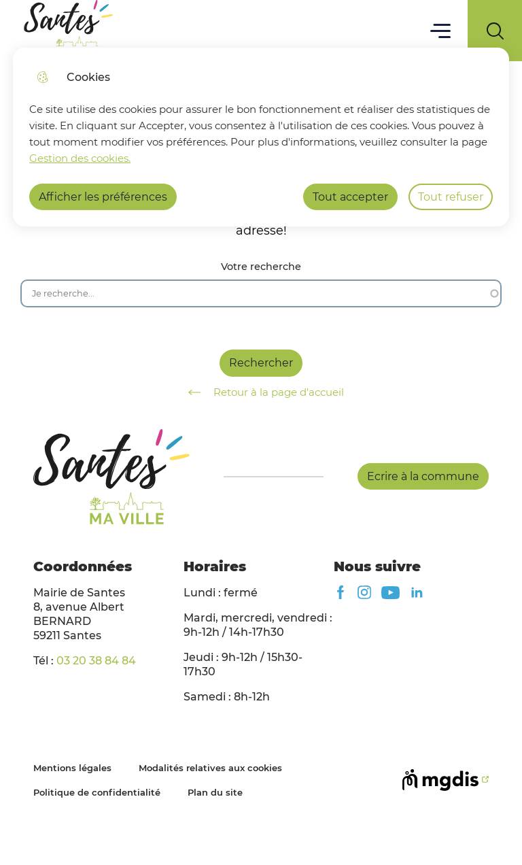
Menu (440, 30)
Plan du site (215, 792)
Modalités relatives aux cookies (210, 767)
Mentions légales (72, 767)
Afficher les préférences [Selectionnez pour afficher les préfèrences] (103, 196)
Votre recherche (261, 267)
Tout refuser (450, 196)
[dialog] (261, 137)
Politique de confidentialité (96, 792)
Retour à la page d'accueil (261, 392)
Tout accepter (350, 196)
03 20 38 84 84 (96, 660)
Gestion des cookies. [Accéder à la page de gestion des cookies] (79, 158)
